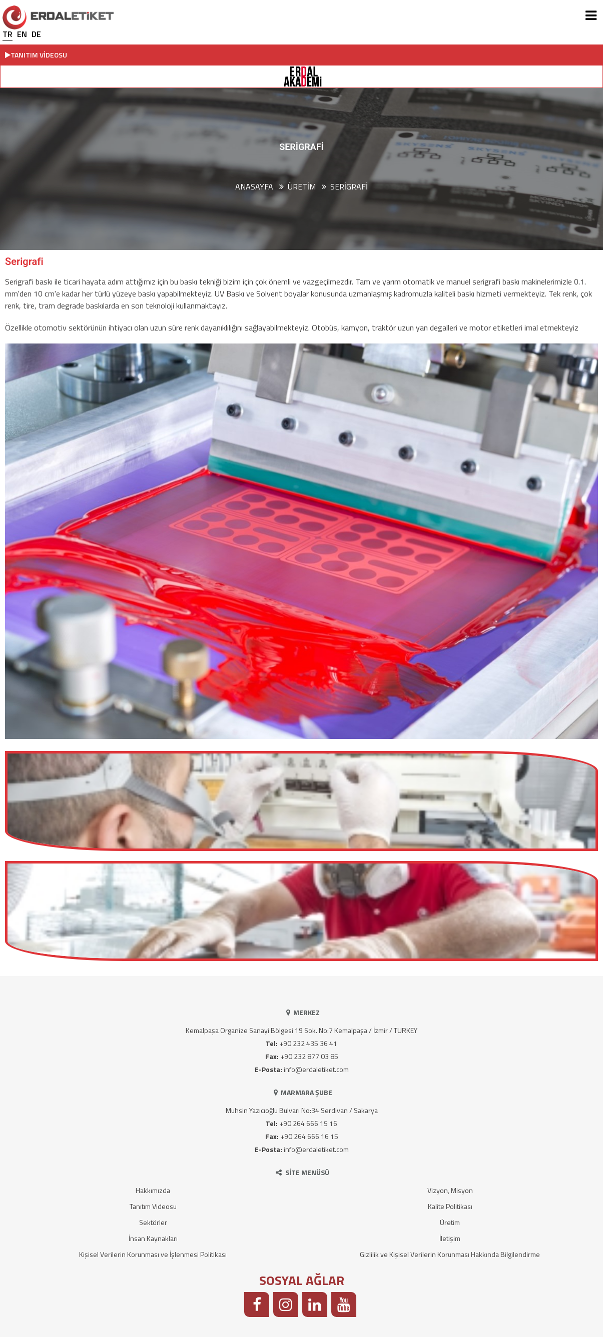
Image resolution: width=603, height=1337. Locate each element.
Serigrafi (349, 186)
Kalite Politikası (450, 1206)
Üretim (450, 1222)
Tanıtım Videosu (153, 1206)
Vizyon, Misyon (450, 1190)
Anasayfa (254, 186)
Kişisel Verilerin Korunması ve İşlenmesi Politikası (153, 1254)
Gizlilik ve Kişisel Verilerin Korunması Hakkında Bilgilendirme (450, 1254)
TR (8, 34)
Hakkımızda (153, 1190)
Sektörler (153, 1222)
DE (36, 34)
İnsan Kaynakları (153, 1238)
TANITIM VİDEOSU (36, 55)
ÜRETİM (302, 186)
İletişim (449, 1238)
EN (22, 34)
